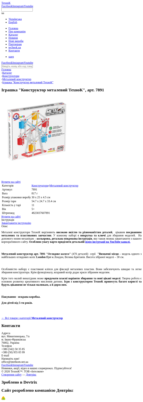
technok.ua (14, 47)
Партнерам (15, 44)
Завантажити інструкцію (16, 222)
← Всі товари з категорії (32, 318)
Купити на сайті (11, 181)
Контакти (14, 50)
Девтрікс (31, 374)
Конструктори (40, 185)
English (12, 22)
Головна (13, 28)
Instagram (18, 6)
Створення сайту (11, 374)
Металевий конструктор (63, 185)
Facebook (6, 6)
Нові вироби (15, 41)
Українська (15, 19)
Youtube (28, 6)
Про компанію (17, 31)
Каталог (13, 34)
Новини (13, 37)
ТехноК (5, 2)
